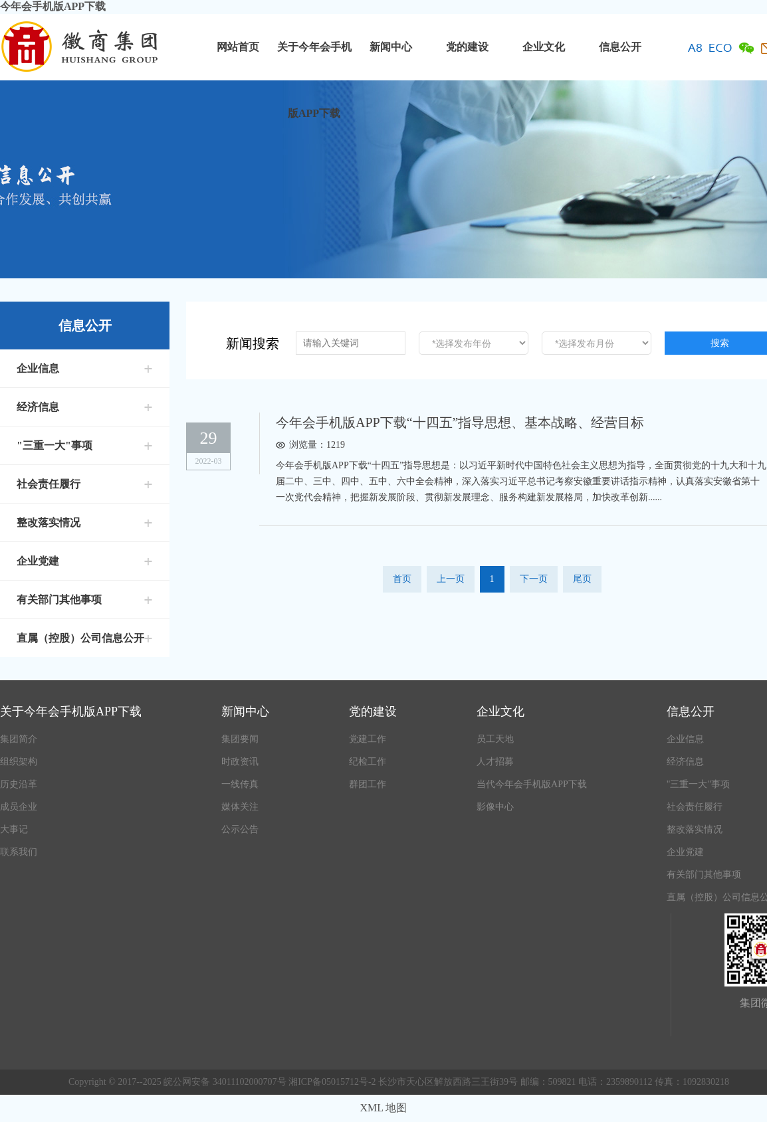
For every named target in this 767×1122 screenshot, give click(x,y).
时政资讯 (240, 762)
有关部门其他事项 (59, 599)
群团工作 (367, 784)
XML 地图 (383, 1107)
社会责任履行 (48, 484)
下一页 (534, 579)
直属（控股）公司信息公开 (80, 638)
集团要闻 (240, 739)
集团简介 (18, 739)
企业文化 (543, 46)
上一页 (451, 579)
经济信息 (38, 407)
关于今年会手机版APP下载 (314, 60)
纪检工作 (367, 762)
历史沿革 (18, 784)
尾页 (582, 579)
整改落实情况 (48, 522)
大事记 (14, 829)
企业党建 (38, 561)
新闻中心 (391, 46)
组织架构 (18, 762)
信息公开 (620, 46)
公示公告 (240, 829)
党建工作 (367, 739)
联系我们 (18, 852)
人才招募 (495, 762)
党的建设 (467, 46)
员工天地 (495, 739)
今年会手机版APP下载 (53, 6)
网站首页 (238, 46)
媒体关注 (240, 807)
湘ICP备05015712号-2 (333, 1082)
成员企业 (18, 807)
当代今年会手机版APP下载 (532, 784)
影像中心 (495, 807)
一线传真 (240, 784)
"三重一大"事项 (54, 445)
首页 (402, 579)
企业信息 (38, 368)
